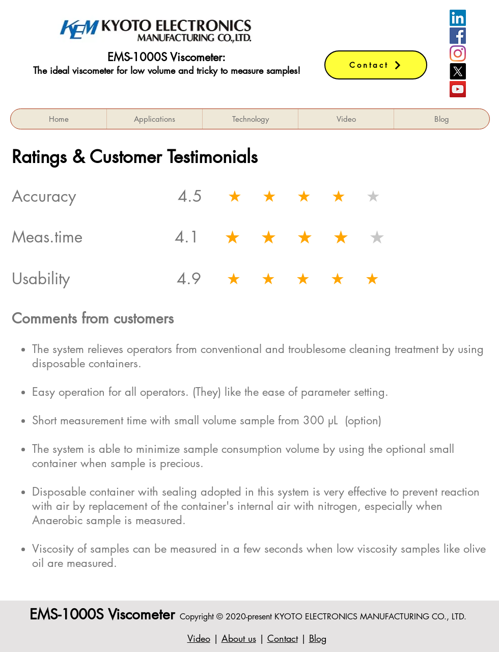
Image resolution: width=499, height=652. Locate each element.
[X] (458, 71)
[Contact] (375, 64)
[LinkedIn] (458, 18)
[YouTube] (458, 89)
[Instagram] (458, 53)
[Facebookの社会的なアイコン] (458, 36)
